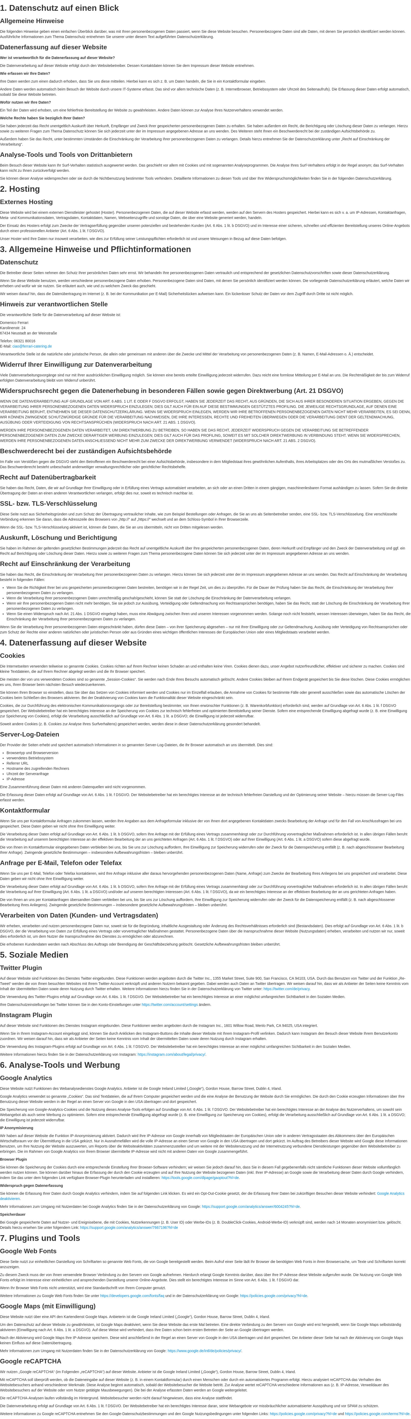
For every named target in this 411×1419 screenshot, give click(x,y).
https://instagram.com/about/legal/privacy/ (171, 1054)
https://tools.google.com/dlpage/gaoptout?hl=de (200, 1178)
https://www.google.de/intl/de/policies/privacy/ (204, 1351)
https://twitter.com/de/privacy (286, 989)
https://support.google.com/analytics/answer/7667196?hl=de (129, 1227)
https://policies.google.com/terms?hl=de (377, 1414)
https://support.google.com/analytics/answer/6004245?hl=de (251, 1206)
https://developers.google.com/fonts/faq (132, 1296)
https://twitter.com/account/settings (170, 1004)
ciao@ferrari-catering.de (32, 346)
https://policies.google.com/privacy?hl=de (273, 1296)
